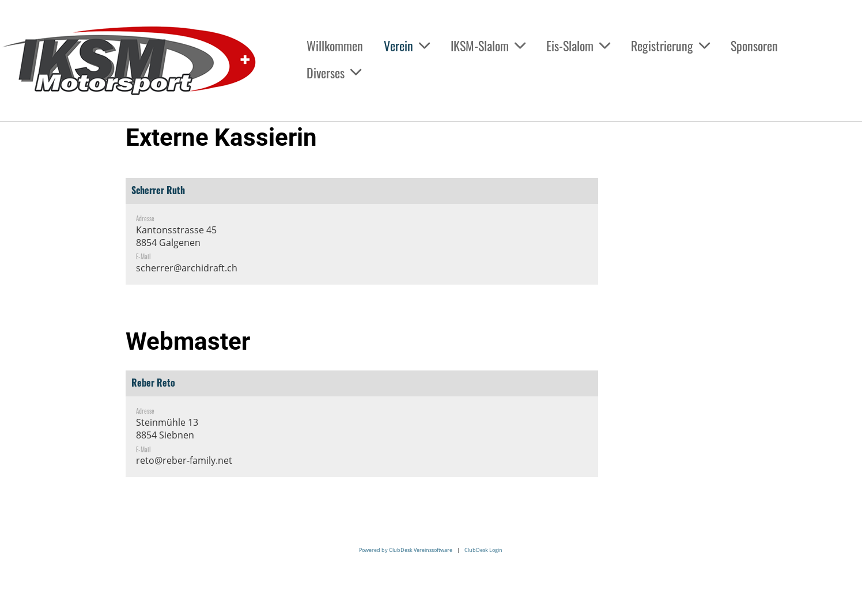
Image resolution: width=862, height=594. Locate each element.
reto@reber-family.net (184, 460)
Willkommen (335, 45)
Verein (407, 45)
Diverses (334, 72)
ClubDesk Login (483, 550)
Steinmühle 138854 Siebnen (167, 428)
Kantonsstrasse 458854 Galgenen (176, 236)
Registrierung (670, 45)
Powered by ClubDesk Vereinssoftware (405, 550)
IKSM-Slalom (488, 45)
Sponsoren (754, 45)
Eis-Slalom (578, 45)
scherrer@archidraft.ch (186, 268)
